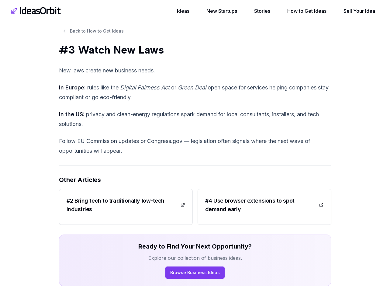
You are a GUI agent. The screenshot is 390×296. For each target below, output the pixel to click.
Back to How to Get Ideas (93, 30)
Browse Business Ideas (195, 272)
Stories (262, 11)
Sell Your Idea (359, 11)
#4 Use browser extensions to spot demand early (264, 204)
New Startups (221, 11)
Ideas (183, 11)
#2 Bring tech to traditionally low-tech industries (126, 204)
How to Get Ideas (306, 11)
